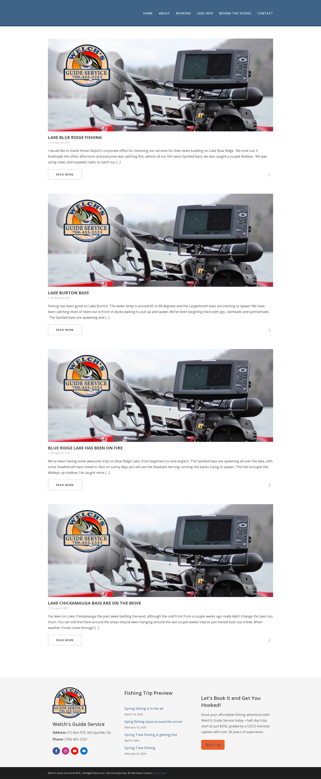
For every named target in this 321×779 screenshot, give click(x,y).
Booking (183, 13)
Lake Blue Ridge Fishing (75, 137)
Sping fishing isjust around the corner (153, 721)
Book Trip (212, 745)
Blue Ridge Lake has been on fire (85, 448)
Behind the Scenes (235, 13)
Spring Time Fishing (139, 748)
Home (148, 13)
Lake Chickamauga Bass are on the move (94, 603)
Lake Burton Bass (68, 293)
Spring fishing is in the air (144, 708)
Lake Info (205, 13)
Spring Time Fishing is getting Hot (150, 734)
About (164, 13)
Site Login (161, 772)
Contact (265, 13)
